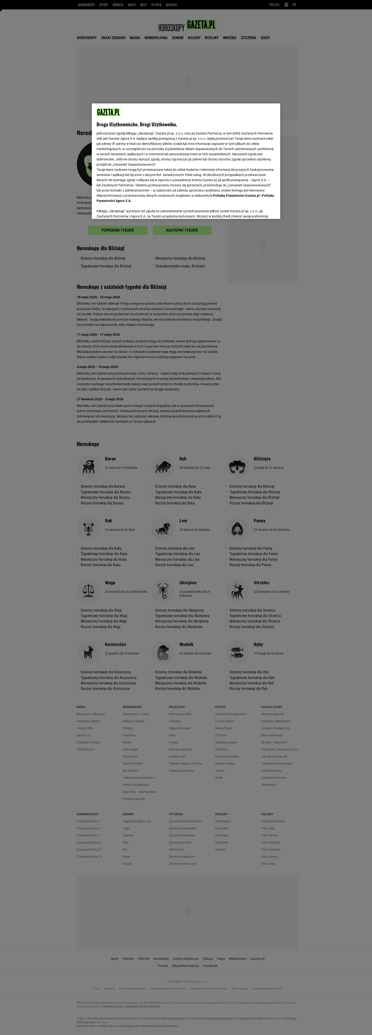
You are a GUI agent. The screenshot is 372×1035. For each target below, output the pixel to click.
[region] (186, 160)
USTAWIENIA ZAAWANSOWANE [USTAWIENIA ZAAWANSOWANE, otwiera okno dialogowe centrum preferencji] (127, 209)
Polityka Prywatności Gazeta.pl (236, 195)
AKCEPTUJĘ (259, 210)
